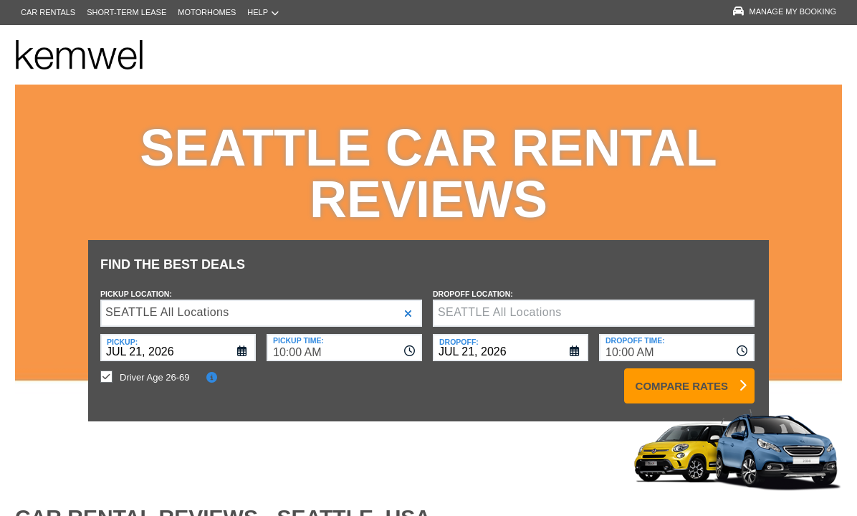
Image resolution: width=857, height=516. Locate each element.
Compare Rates (682, 375)
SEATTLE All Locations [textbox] (167, 301)
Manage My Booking (784, 11)
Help (263, 12)
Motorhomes (207, 12)
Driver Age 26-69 (155, 366)
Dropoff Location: (473, 283)
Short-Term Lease (126, 12)
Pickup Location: (136, 283)
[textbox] (594, 302)
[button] (408, 303)
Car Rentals (48, 12)
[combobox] (344, 337)
